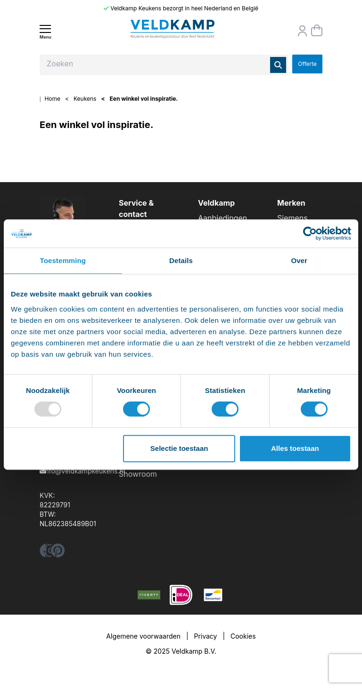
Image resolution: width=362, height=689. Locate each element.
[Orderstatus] (302, 31)
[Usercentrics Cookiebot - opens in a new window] (310, 233)
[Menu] (45, 32)
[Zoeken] (278, 65)
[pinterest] (58, 553)
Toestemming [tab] (63, 260)
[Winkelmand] (316, 31)
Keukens (85, 98)
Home (52, 98)
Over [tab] (299, 260)
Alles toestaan (295, 448)
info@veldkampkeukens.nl (84, 471)
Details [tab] (181, 260)
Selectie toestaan (179, 448)
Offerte (307, 63)
